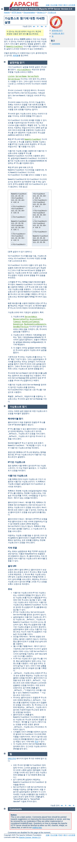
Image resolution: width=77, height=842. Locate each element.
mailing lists (37, 827)
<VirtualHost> (24, 70)
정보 (36, 741)
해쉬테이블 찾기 (15, 419)
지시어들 (53, 5)
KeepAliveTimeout (31, 322)
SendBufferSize (21, 327)
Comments (56, 44)
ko (41, 26)
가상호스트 (52, 12)
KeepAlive (18, 324)
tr (46, 26)
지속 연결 (12, 548)
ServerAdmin (31, 317)
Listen (11, 76)
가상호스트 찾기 (58, 33)
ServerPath (33, 76)
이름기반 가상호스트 (17, 476)
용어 (65, 5)
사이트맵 (71, 5)
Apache (7, 12)
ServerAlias (14, 79)
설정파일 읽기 (57, 30)
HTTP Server (17, 12)
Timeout (17, 322)
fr (38, 26)
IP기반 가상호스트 (16, 462)
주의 (10, 589)
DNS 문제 (12, 758)
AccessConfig (36, 319)
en (33, 26)
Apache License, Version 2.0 (29, 837)
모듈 (47, 5)
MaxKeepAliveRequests (35, 324)
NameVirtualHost (14, 46)
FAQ (60, 5)
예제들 (15, 55)
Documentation (29, 12)
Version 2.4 (41, 12)
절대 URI (12, 566)
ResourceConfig (21, 319)
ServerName (21, 76)
